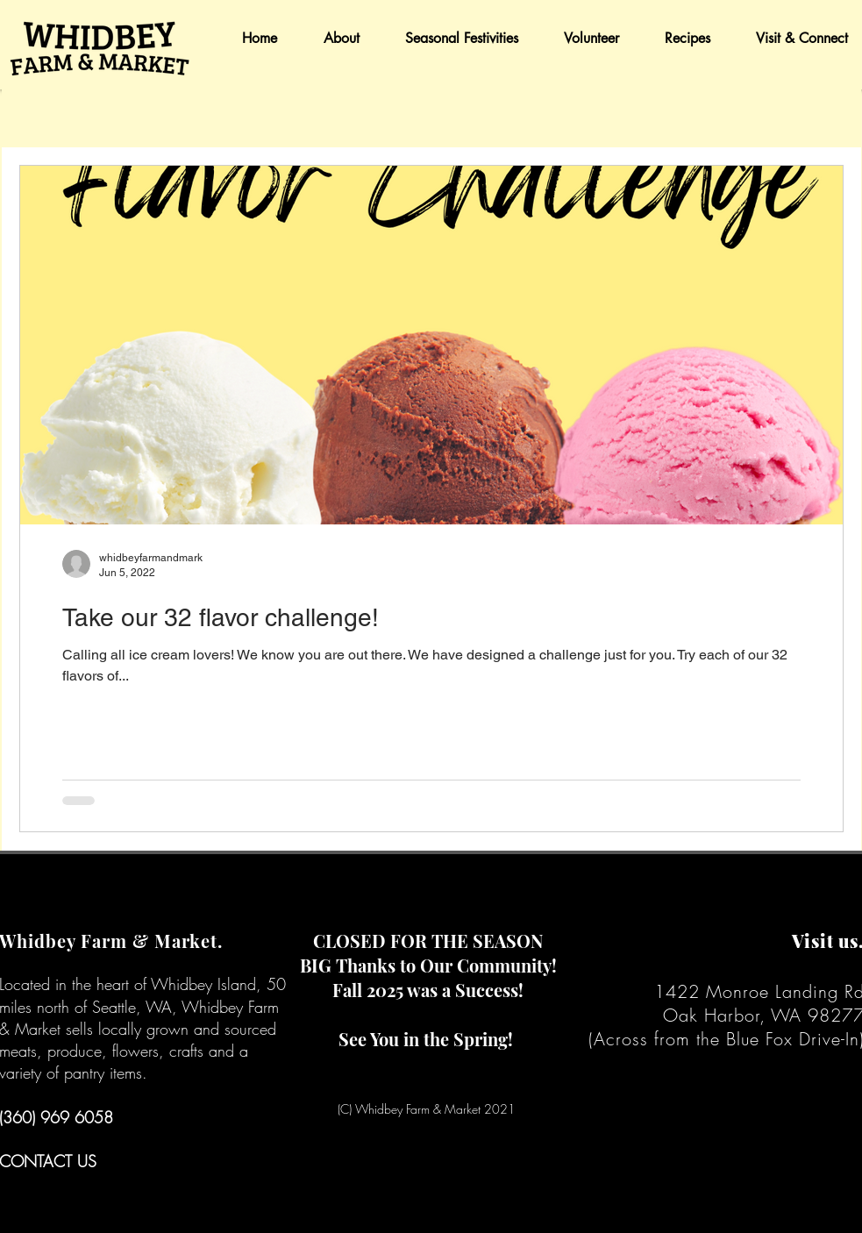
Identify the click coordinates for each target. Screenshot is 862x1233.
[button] (331, 38)
